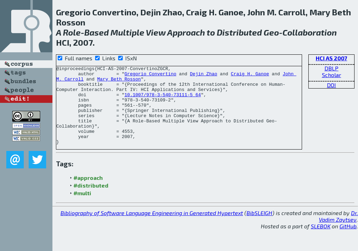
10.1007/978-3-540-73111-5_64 (162, 101)
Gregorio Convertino (150, 76)
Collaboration (309, 32)
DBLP (331, 68)
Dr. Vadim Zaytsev (338, 231)
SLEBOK (320, 241)
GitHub (348, 241)
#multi (82, 208)
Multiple (127, 32)
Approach (186, 32)
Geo (271, 32)
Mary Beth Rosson (119, 82)
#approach (88, 193)
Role (72, 32)
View (156, 32)
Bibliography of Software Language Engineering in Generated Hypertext (151, 228)
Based (96, 32)
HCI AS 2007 (331, 58)
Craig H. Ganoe (250, 76)
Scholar (331, 74)
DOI (331, 85)
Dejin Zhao (203, 76)
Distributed (239, 32)
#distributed (90, 201)
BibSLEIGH (259, 228)
